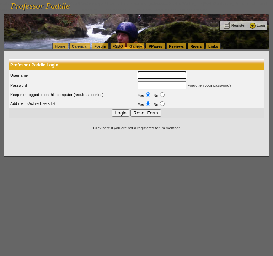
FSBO (118, 46)
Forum (100, 46)
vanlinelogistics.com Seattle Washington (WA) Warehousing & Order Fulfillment (200, 3)
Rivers (196, 46)
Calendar (80, 46)
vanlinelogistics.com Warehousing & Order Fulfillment (163, 10)
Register (234, 25)
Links (213, 46)
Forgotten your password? (209, 85)
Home (60, 46)
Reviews (176, 46)
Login (257, 25)
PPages (155, 46)
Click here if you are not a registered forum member (136, 128)
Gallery (135, 46)
